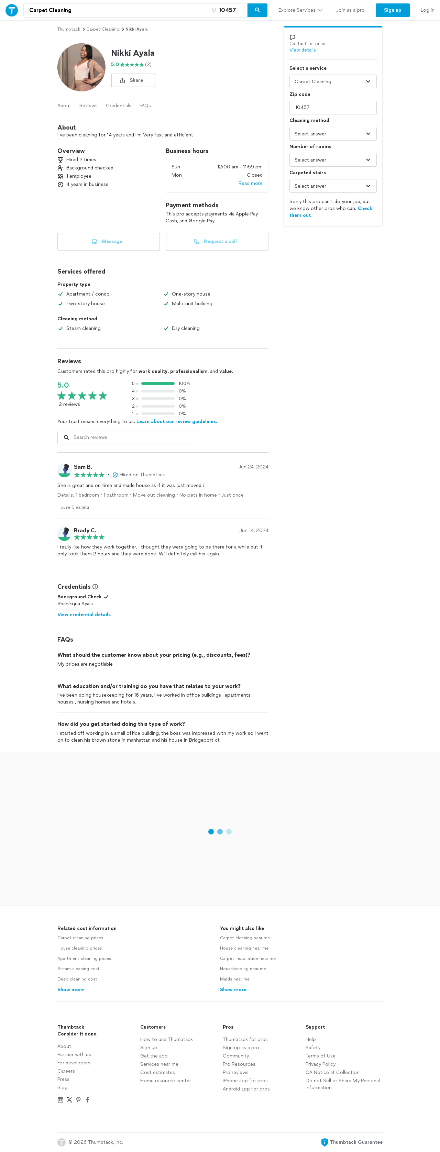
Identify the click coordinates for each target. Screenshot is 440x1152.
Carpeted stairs (307, 173)
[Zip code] (227, 10)
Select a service (308, 68)
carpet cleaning (102, 29)
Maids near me (235, 979)
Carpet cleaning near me (245, 937)
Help (311, 1039)
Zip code (299, 94)
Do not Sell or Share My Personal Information (343, 1084)
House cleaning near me (244, 948)
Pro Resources (239, 1064)
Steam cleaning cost (78, 968)
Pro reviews (236, 1072)
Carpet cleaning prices (80, 937)
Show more (70, 990)
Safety (313, 1048)
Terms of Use (321, 1056)
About (64, 106)
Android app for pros (246, 1089)
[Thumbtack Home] (11, 10)
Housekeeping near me (243, 968)
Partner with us (74, 1054)
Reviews (88, 106)
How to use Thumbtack (166, 1039)
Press (63, 1079)
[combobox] (116, 10)
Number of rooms (310, 146)
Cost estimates (157, 1072)
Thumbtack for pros (245, 1039)
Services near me (159, 1064)
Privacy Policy (321, 1064)
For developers (73, 1063)
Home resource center (165, 1081)
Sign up (148, 1048)
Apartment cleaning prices (84, 958)
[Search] (257, 10)
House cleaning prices (79, 948)
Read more (251, 183)
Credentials (118, 106)
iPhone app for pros (245, 1081)
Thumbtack (68, 29)
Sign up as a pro (241, 1048)
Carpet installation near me (248, 958)
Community (236, 1056)
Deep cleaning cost (77, 979)
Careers (66, 1071)
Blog (62, 1087)
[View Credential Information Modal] (94, 587)
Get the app (154, 1056)
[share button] (133, 80)
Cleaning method (309, 120)
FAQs (145, 106)
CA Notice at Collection (333, 1072)
